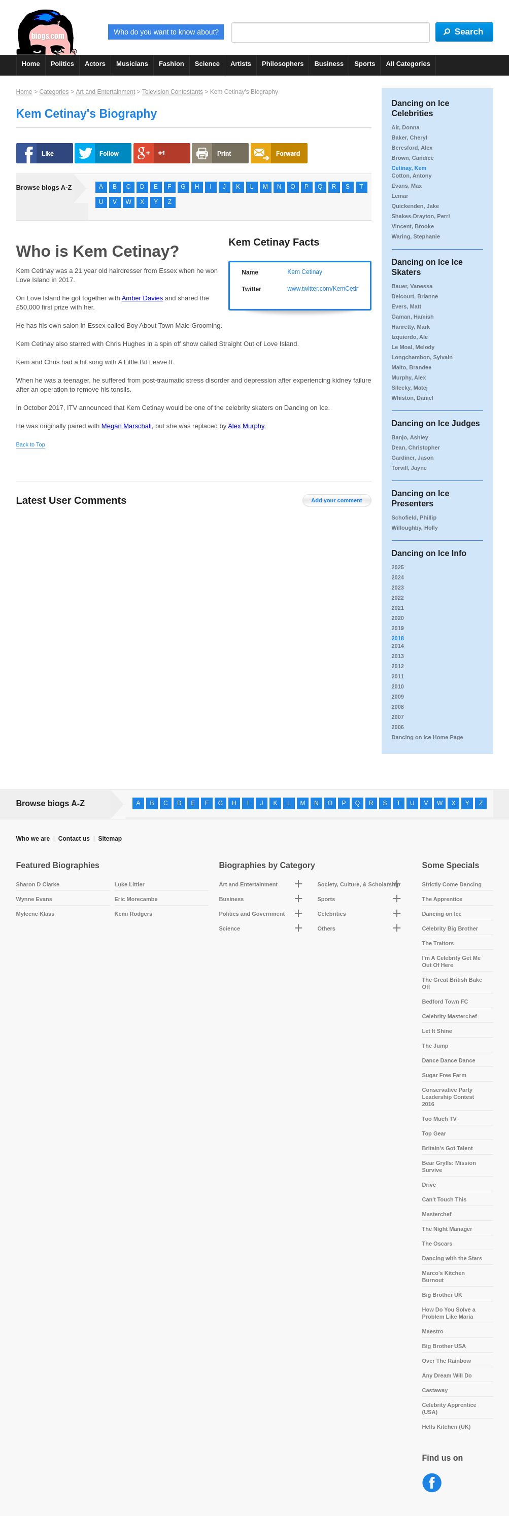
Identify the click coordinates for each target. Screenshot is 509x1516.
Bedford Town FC (445, 1001)
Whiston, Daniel (413, 398)
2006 (398, 727)
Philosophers (282, 63)
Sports (364, 63)
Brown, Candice (413, 158)
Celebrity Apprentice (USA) (449, 1408)
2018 (398, 638)
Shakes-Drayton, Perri (421, 216)
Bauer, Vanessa (412, 286)
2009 (398, 697)
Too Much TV (439, 1119)
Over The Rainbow (446, 1361)
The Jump (435, 1046)
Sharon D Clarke (38, 884)
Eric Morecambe (136, 899)
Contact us (74, 838)
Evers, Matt (407, 306)
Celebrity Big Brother (450, 928)
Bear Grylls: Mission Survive (449, 1166)
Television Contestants (172, 91)
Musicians (132, 63)
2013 (398, 656)
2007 (398, 717)
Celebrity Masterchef (449, 1016)
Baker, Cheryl (409, 137)
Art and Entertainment (105, 91)
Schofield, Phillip (414, 517)
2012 (398, 666)
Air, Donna (406, 127)
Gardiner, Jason (413, 458)
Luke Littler (130, 884)
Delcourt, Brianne (415, 296)
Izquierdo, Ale (410, 337)
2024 (398, 577)
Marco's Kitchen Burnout (443, 1276)
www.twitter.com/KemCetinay (326, 288)
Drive (429, 1185)
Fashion (171, 63)
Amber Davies (142, 298)
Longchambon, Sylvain (422, 357)
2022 (398, 598)
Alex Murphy (246, 426)
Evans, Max (407, 186)
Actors (95, 63)
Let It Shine (437, 1031)
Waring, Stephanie (416, 236)
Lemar (400, 196)
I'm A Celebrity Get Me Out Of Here (451, 961)
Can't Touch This (444, 1199)
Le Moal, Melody (413, 347)
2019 (398, 628)
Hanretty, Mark (411, 327)
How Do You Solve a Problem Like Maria (449, 1313)
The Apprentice (442, 899)
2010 (398, 686)
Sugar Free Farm (444, 1075)
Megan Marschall (126, 426)
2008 (398, 707)
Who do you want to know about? (166, 32)
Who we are (33, 838)
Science (207, 63)
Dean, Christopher (416, 447)
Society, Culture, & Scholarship (359, 884)
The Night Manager (447, 1229)
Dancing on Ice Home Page (427, 737)
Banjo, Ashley (410, 437)
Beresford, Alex (412, 148)
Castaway (435, 1390)
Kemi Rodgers (134, 914)
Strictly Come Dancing (452, 884)
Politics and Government (252, 914)
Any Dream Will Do (447, 1375)
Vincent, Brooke (413, 226)
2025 (398, 567)
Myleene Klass (35, 914)
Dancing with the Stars (452, 1258)
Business (329, 63)
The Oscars (437, 1244)
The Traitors (438, 943)
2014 (398, 646)
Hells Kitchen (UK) (446, 1427)
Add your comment (336, 500)
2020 (398, 618)
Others (326, 928)
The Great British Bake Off (452, 983)
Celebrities (332, 914)
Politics (62, 63)
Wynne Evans (34, 899)
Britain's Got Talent (447, 1148)
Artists (240, 63)
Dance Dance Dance (449, 1060)
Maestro (433, 1331)
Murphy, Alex (409, 377)
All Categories (408, 63)
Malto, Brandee (412, 367)
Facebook (432, 1483)
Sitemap (110, 838)
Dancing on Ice (442, 914)
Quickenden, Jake (415, 206)
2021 (398, 608)
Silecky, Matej (410, 388)
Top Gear (434, 1133)
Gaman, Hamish (413, 317)
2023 (398, 587)
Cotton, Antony (412, 176)
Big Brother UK (442, 1295)
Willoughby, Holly (415, 528)
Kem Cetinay (304, 271)
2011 (398, 676)
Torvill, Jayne (409, 468)
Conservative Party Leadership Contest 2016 (448, 1097)
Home (31, 63)
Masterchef (437, 1214)
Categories (54, 91)
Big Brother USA (444, 1346)
